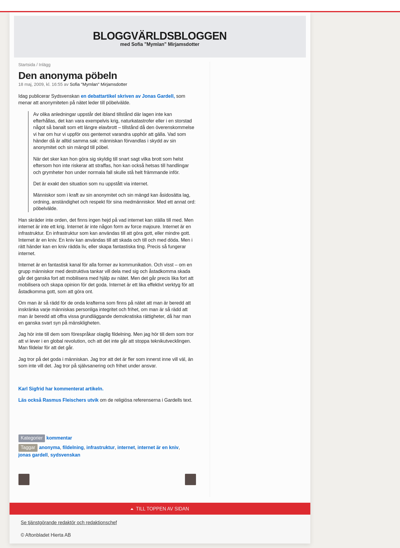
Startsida (26, 64)
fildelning (73, 447)
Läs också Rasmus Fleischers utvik (58, 400)
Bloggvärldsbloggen (160, 36)
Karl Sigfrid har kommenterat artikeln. (61, 388)
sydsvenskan (65, 454)
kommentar (59, 437)
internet (126, 447)
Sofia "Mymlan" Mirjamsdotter (98, 84)
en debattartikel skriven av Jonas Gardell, (128, 96)
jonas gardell (33, 454)
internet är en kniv (158, 447)
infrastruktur (100, 447)
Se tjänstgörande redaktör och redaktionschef (69, 522)
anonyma (49, 447)
